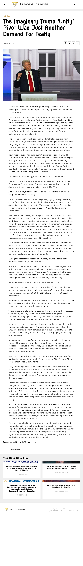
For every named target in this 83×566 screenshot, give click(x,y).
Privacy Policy (51, 560)
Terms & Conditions (61, 560)
